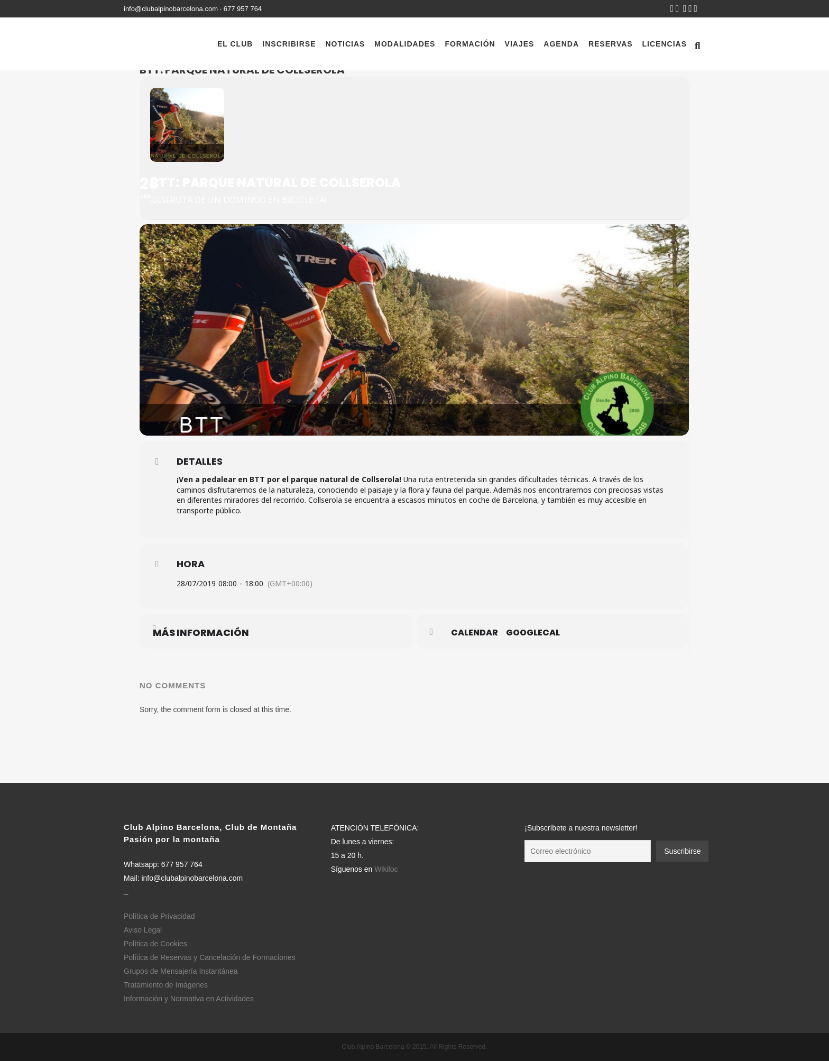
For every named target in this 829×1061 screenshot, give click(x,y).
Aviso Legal (143, 930)
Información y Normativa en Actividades (189, 998)
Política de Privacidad (159, 916)
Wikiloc (386, 869)
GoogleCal (533, 633)
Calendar (474, 633)
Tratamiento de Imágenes (166, 985)
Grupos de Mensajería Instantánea (181, 971)
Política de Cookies (155, 943)
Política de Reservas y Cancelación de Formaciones (210, 957)
